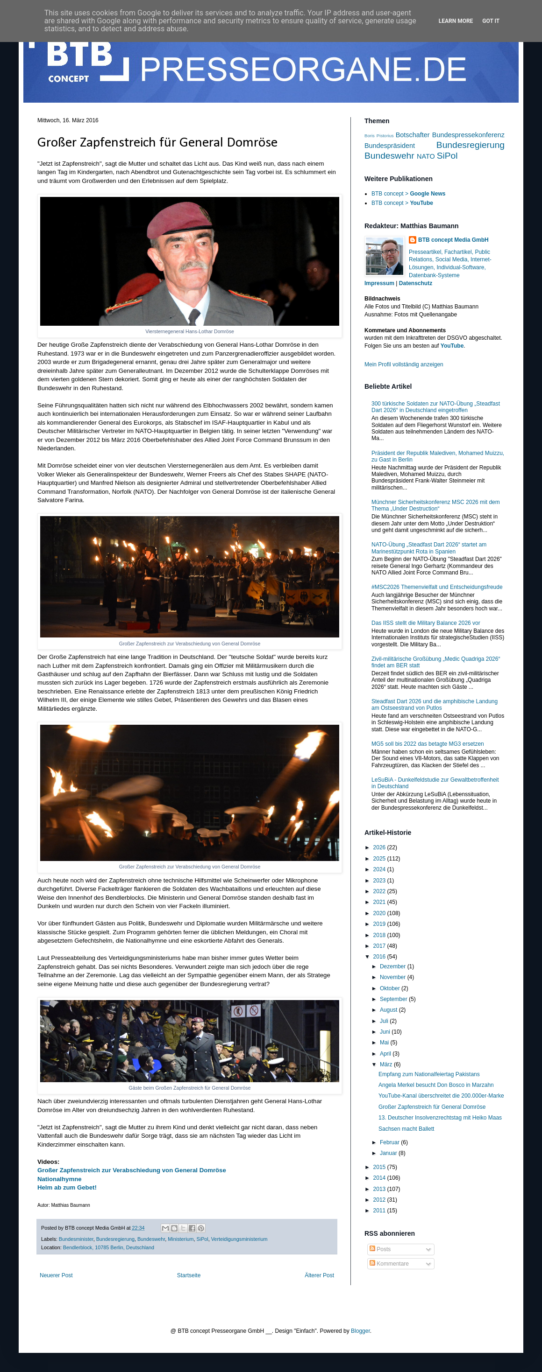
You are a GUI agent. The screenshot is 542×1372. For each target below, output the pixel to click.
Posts (380, 1249)
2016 (380, 956)
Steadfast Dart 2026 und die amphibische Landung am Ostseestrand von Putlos (434, 704)
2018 (380, 935)
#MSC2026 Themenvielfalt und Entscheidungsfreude (437, 587)
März (387, 1064)
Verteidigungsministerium (239, 1239)
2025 (380, 858)
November (393, 977)
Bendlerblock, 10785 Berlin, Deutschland (108, 1247)
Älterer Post (319, 1275)
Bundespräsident (389, 145)
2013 (380, 1189)
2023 (380, 880)
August (389, 1010)
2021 (380, 902)
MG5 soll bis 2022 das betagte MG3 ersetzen (427, 744)
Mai (385, 1042)
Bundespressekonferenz (468, 135)
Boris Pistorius (379, 135)
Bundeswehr (151, 1239)
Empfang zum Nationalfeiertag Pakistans (429, 1074)
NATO (426, 156)
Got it (490, 21)
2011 (380, 1210)
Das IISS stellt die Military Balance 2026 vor (425, 623)
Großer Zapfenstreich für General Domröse (431, 1107)
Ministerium (180, 1239)
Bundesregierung (115, 1239)
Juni (386, 1032)
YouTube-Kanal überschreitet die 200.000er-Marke (441, 1095)
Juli (385, 1021)
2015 (380, 1167)
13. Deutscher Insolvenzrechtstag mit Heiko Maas (440, 1117)
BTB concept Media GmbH (453, 240)
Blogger (360, 1331)
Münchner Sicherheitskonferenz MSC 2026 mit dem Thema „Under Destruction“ (435, 505)
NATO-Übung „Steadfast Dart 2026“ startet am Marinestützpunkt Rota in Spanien (428, 547)
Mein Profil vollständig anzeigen (403, 364)
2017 (380, 946)
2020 (380, 913)
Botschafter (413, 135)
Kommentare (389, 1263)
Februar (390, 1142)
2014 (380, 1178)
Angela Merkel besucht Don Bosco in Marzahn (436, 1085)
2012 (380, 1200)
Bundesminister (76, 1239)
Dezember (393, 966)
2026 (380, 847)
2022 (380, 891)
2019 (380, 924)
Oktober (390, 988)
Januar (389, 1153)
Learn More (456, 21)
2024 (380, 869)
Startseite (189, 1275)
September (394, 999)
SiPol (202, 1239)
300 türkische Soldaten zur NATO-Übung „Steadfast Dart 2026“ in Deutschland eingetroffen (435, 406)
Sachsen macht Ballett (406, 1129)
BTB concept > (408, 193)
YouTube (452, 346)
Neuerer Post (56, 1275)
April (386, 1053)
